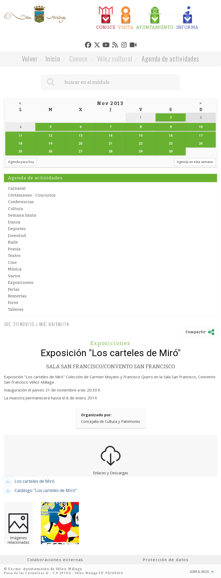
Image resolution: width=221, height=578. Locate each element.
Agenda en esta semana (195, 162)
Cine (12, 262)
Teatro (14, 255)
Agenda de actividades (170, 58)
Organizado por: (96, 414)
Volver (30, 58)
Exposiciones (20, 282)
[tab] (106, 18)
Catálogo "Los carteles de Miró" (46, 490)
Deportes (17, 228)
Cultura (15, 208)
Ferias (14, 289)
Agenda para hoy (21, 162)
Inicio (52, 58)
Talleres (15, 309)
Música (15, 269)
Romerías (17, 296)
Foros (13, 302)
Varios (14, 276)
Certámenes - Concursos (32, 195)
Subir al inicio (202, 571)
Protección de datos (166, 559)
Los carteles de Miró (35, 481)
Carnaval (17, 188)
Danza (14, 222)
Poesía (14, 249)
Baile (13, 242)
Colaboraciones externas (55, 559)
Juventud (17, 235)
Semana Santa (22, 215)
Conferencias (21, 201)
